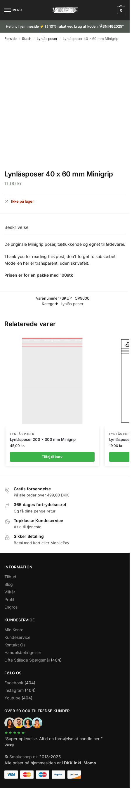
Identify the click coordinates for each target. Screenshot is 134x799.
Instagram (14, 690)
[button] (120, 10)
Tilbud (10, 576)
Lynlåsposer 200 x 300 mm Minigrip (43, 439)
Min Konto (13, 629)
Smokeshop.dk (23, 756)
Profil (9, 599)
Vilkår (9, 591)
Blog (8, 584)
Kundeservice (17, 637)
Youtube (12, 697)
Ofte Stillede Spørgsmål (27, 659)
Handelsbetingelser (22, 652)
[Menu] (13, 10)
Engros (11, 606)
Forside (10, 38)
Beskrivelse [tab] (16, 227)
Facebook (13, 682)
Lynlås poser (47, 38)
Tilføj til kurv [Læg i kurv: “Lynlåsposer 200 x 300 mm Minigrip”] (52, 457)
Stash (26, 38)
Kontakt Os (14, 644)
